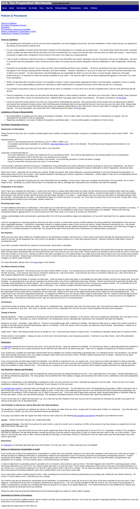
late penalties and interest (84, 416)
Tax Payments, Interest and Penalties (15, 29)
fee (80, 108)
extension (8, 346)
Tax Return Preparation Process (13, 25)
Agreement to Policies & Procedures (15, 33)
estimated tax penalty (12, 388)
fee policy (122, 98)
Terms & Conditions (9, 23)
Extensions (5, 27)
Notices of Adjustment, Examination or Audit (18, 31)
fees (36, 262)
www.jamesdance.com (60, 144)
